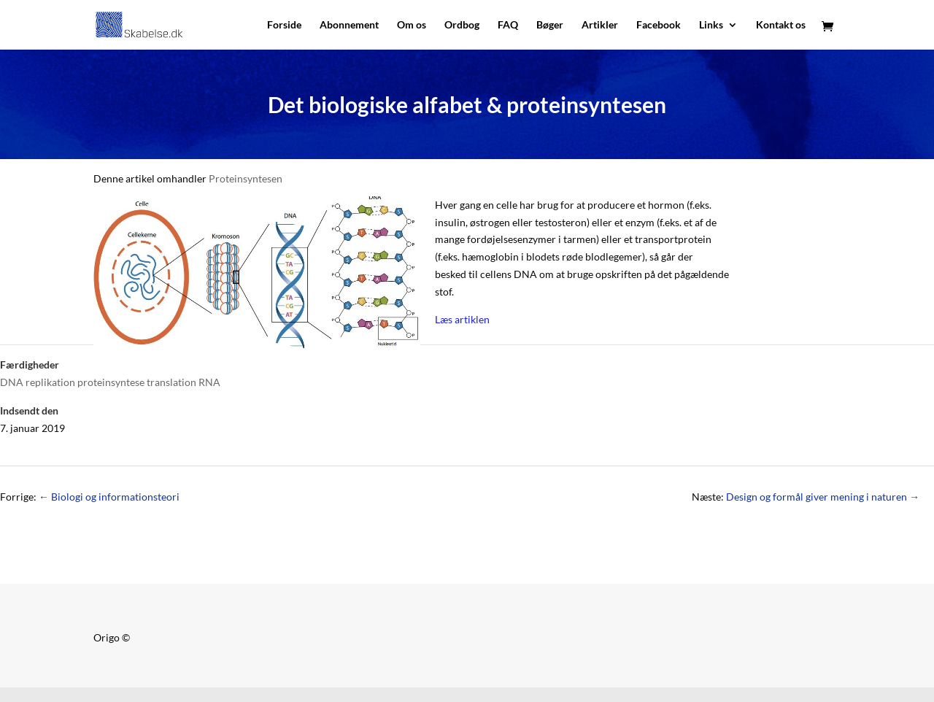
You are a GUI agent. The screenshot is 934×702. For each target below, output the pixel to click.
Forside (284, 25)
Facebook (658, 25)
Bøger (549, 25)
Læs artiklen (462, 319)
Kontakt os (781, 25)
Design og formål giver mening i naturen (822, 496)
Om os (411, 25)
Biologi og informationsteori (109, 496)
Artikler (600, 25)
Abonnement (349, 25)
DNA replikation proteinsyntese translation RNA (110, 382)
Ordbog (461, 25)
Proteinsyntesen (245, 178)
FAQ (508, 25)
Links (711, 25)
